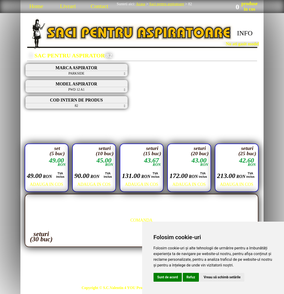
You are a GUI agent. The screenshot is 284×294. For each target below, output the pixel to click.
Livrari (68, 6)
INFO (244, 33)
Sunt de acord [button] (167, 277)
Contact (99, 6)
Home (36, 6)
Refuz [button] (191, 277)
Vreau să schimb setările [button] (222, 277)
